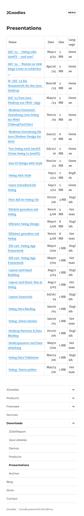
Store (10, 490)
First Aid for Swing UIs (24, 199)
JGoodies (16, 12)
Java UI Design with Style (25, 163)
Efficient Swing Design (24, 224)
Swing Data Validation (24, 357)
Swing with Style (20, 175)
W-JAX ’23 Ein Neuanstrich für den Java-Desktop (25, 85)
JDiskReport (17, 431)
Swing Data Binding (22, 309)
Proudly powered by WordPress (36, 509)
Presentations (19, 465)
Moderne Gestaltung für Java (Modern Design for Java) (24, 136)
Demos (14, 448)
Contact (12, 498)
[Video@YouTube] (20, 124)
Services (12, 414)
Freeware (13, 406)
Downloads (15, 423)
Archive (14, 473)
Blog (10, 482)
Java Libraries (18, 440)
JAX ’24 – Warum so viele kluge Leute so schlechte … (25, 68)
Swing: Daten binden (23, 321)
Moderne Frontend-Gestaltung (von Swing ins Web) (23, 114)
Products (13, 398)
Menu (72, 12)
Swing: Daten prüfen (23, 369)
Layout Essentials (20, 296)
